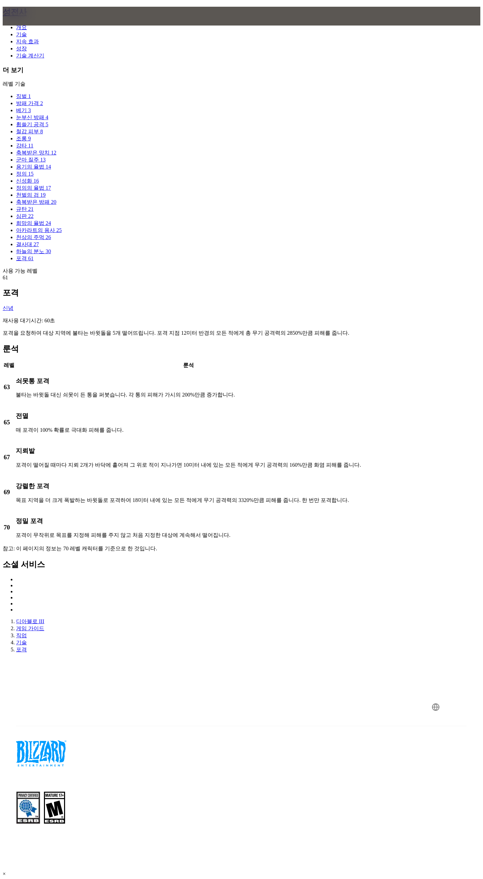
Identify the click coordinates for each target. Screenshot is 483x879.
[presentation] (33, 24)
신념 (8, 308)
